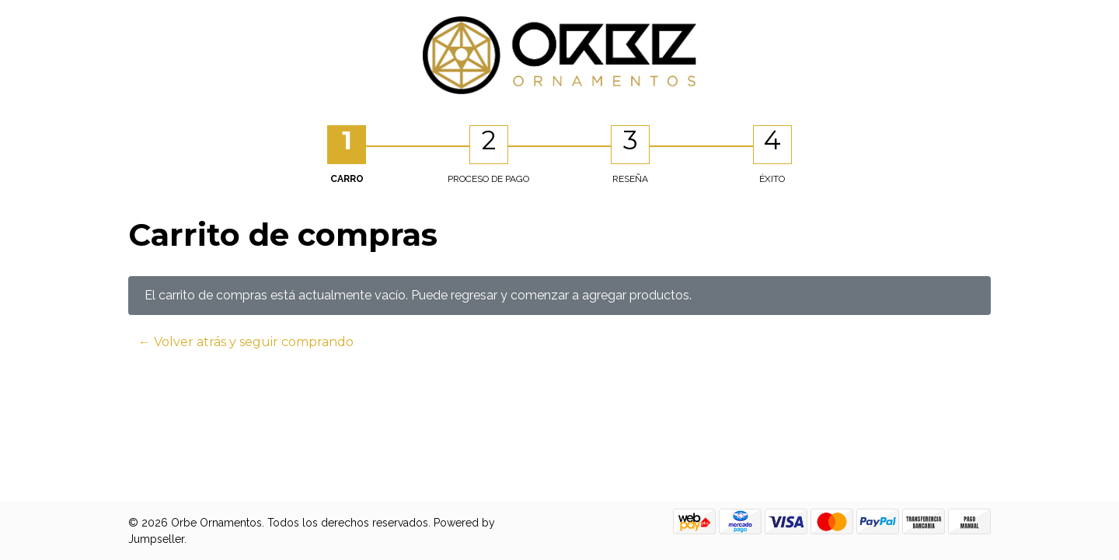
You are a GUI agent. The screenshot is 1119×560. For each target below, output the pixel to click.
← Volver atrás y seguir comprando (246, 341)
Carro (347, 178)
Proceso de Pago (488, 178)
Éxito (772, 178)
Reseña (630, 178)
